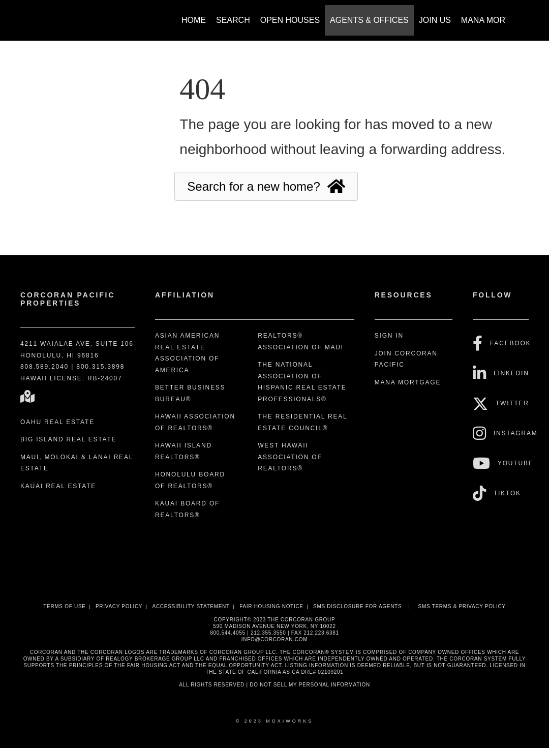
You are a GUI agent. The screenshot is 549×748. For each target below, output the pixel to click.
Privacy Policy (119, 606)
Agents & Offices (369, 20)
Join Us (435, 20)
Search (233, 20)
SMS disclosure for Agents (357, 606)
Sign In (389, 335)
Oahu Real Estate (57, 422)
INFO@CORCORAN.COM (274, 639)
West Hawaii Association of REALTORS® (290, 457)
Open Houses (290, 20)
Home (193, 20)
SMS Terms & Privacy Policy (462, 606)
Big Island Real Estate (68, 439)
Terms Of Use (64, 606)
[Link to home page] (41, 15)
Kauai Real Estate (58, 486)
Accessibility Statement (191, 606)
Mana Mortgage (497, 20)
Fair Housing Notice (271, 606)
